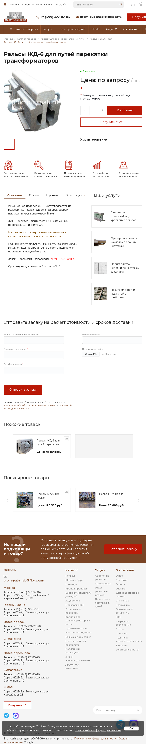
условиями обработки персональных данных (30, 405)
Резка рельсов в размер (101, 591)
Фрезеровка (103, 583)
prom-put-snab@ (101, 17)
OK (131, 728)
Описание (14, 195)
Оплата (120, 584)
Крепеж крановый (76, 588)
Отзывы (34, 195)
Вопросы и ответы (127, 649)
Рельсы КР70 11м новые (48, 496)
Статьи (120, 629)
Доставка (121, 580)
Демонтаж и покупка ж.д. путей (102, 603)
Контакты (10, 570)
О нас (119, 575)
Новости (121, 633)
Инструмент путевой (78, 632)
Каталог (71, 570)
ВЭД (118, 616)
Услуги (100, 570)
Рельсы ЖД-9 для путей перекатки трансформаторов (48, 443)
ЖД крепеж (72, 600)
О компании (125, 570)
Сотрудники (123, 604)
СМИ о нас (122, 600)
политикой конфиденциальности (98, 730)
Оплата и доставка (78, 195)
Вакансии (121, 645)
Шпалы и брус (74, 580)
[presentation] (84, 195)
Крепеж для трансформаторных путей (77, 620)
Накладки (71, 584)
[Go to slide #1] (9, 144)
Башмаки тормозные (78, 636)
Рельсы (70, 575)
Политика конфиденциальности (95, 738)
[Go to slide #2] (22, 144)
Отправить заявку (23, 389)
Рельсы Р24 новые (111, 494)
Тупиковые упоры (76, 628)
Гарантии (52, 195)
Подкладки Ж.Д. (75, 604)
